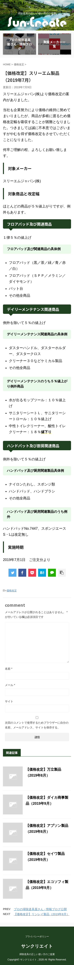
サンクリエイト (37, 946)
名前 (8, 668)
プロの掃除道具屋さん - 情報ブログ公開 (40, 909)
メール (10, 685)
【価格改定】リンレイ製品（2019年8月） (41, 914)
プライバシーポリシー (37, 936)
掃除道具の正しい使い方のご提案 (37, 954)
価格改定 (12, 590)
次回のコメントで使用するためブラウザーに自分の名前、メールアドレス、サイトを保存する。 (36, 725)
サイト (9, 701)
